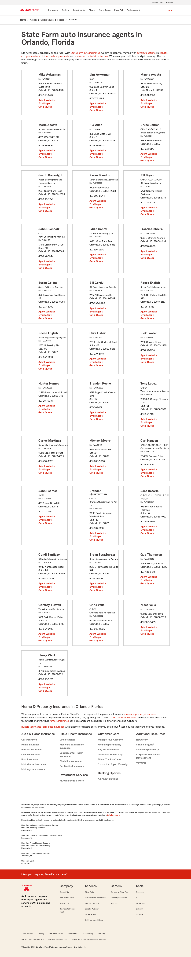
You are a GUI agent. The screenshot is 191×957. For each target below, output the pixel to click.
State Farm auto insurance (85, 53)
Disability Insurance (70, 761)
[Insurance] (53, 10)
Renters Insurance (31, 749)
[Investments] (79, 10)
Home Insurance (30, 744)
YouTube (139, 914)
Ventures (141, 763)
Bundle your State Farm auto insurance (42, 727)
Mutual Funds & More (72, 780)
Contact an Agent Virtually (113, 764)
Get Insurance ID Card (94, 920)
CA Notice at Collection (57, 939)
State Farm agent (113, 815)
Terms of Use (72, 934)
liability (163, 53)
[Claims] (92, 10)
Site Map (101, 934)
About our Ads (27, 934)
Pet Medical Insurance (72, 766)
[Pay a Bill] (118, 10)
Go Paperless (90, 914)
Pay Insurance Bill (92, 903)
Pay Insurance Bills (108, 749)
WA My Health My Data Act (32, 939)
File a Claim (89, 892)
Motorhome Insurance (33, 764)
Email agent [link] (44, 103)
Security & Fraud (56, 934)
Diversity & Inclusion (119, 898)
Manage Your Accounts (110, 739)
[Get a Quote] (105, 10)
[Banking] (65, 10)
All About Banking (108, 779)
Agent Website (46, 100)
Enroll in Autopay (92, 909)
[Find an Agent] (133, 10)
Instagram (140, 903)
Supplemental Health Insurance (71, 755)
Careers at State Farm (120, 892)
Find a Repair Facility (109, 744)
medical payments (59, 56)
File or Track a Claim (109, 759)
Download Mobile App (110, 754)
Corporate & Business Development (148, 756)
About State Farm (67, 898)
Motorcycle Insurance (33, 769)
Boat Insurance (29, 759)
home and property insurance (140, 714)
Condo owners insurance (122, 717)
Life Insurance (67, 739)
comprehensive (29, 56)
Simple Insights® (145, 744)
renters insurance (59, 721)
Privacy (41, 934)
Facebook (140, 892)
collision (43, 56)
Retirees (114, 903)
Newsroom (142, 739)
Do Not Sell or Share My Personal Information (90, 939)
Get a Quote (45, 107)
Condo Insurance (30, 754)
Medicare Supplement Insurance (72, 746)
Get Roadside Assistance (95, 898)
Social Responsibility (147, 749)
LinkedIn (139, 909)
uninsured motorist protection (91, 56)
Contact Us (64, 892)
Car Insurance (29, 739)
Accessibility (88, 934)
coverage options (146, 53)
